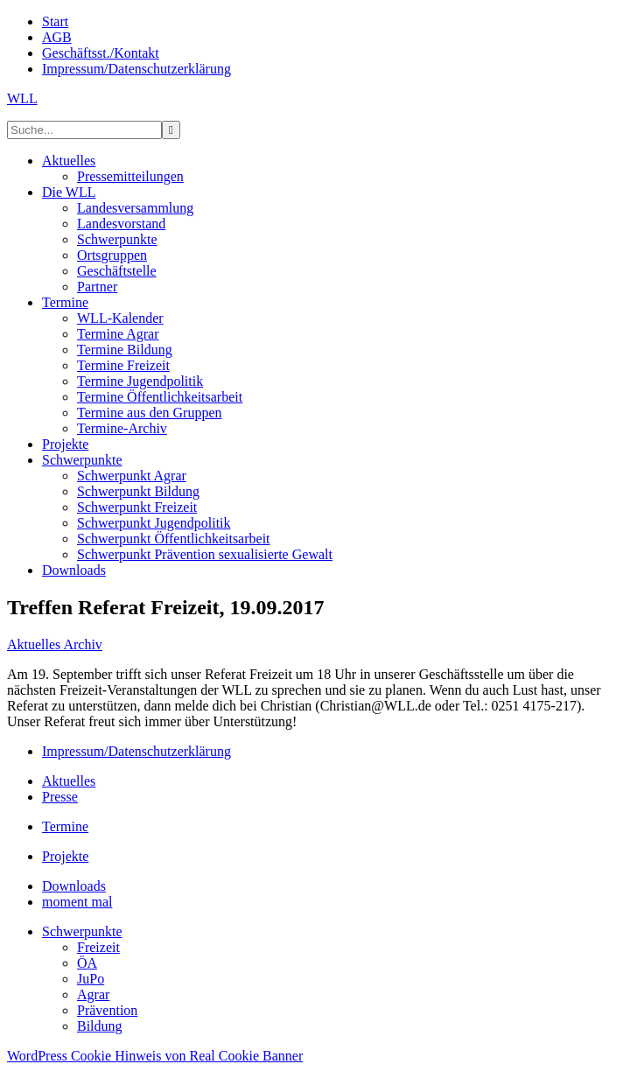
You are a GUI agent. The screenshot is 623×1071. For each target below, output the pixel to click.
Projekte (65, 856)
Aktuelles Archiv (54, 644)
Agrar (93, 994)
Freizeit (98, 947)
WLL (22, 98)
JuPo (90, 978)
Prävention (107, 1010)
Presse (60, 796)
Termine (65, 826)
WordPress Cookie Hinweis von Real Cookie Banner (155, 1055)
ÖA (87, 963)
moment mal (77, 901)
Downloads (74, 885)
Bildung (99, 1025)
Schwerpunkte (82, 931)
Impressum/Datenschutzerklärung (136, 751)
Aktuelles (68, 781)
